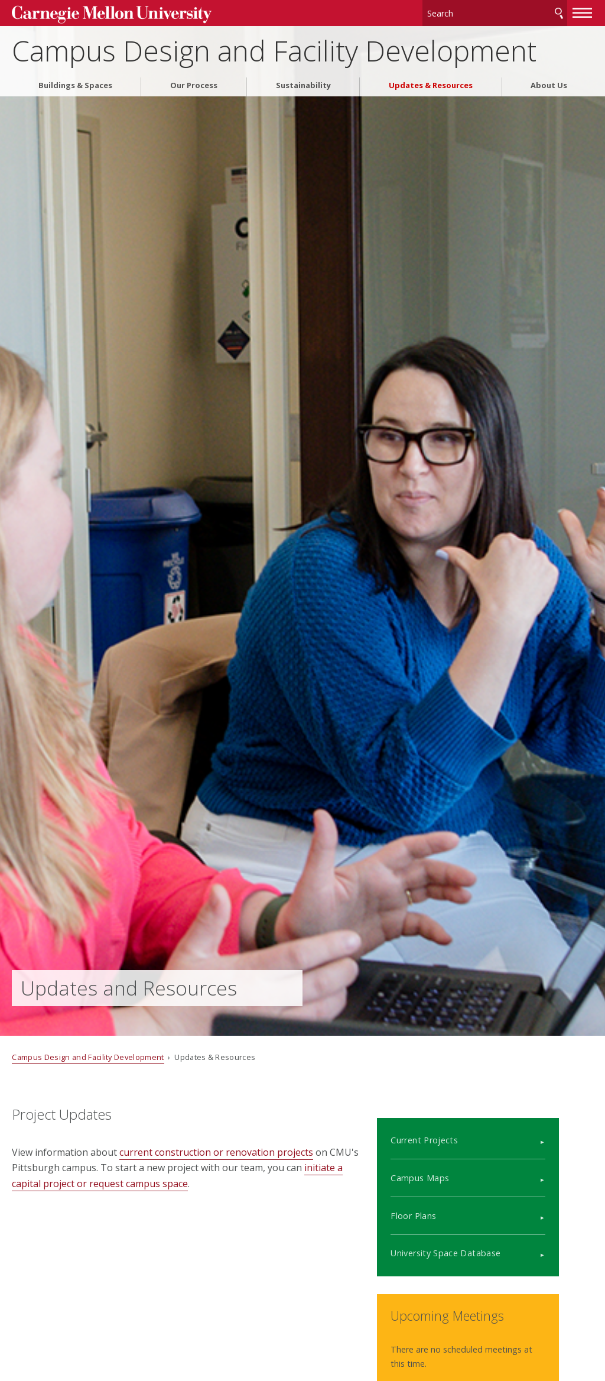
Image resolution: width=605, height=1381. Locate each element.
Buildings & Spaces (75, 82)
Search (559, 11)
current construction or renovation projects (216, 1152)
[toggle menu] (582, 10)
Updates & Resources (431, 82)
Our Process (193, 82)
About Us (549, 82)
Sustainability (303, 82)
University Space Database (479, 1240)
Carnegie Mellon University (100, 13)
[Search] (495, 11)
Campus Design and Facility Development (274, 47)
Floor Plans (446, 1202)
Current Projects (457, 1127)
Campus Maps (453, 1165)
